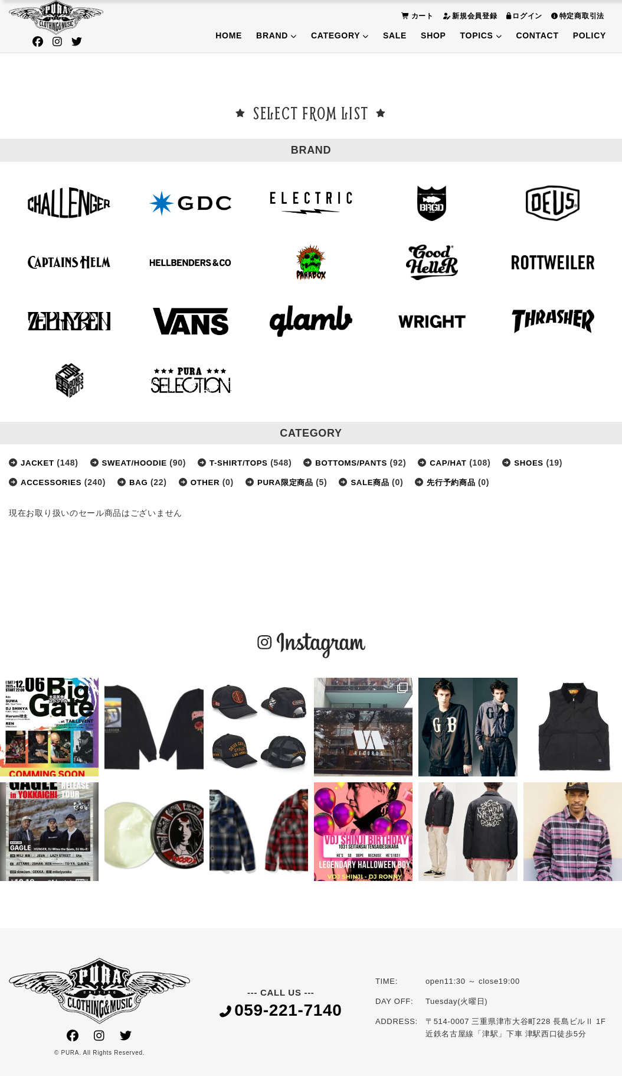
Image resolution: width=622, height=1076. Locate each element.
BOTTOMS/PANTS (363, 462)
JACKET (38, 462)
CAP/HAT (463, 462)
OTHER (211, 482)
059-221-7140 (281, 1011)
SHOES (546, 462)
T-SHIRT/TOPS (246, 462)
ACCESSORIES (53, 482)
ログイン (523, 15)
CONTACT (537, 35)
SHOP (433, 35)
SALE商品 (381, 482)
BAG (142, 482)
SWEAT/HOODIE (138, 462)
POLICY (589, 35)
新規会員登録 (468, 15)
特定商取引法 (576, 15)
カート (416, 15)
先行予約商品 (466, 482)
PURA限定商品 (293, 482)
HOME (228, 35)
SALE (395, 35)
